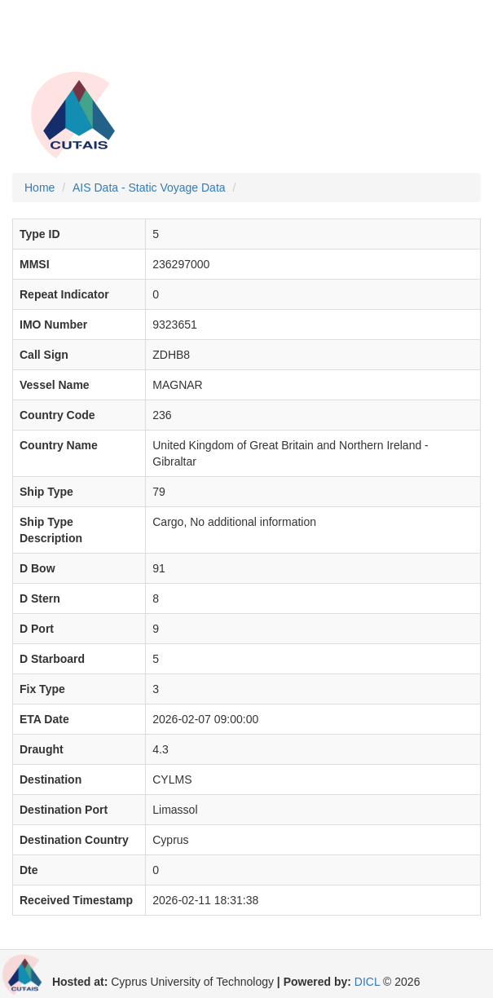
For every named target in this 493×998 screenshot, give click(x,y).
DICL (367, 981)
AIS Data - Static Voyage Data (149, 187)
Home (39, 187)
